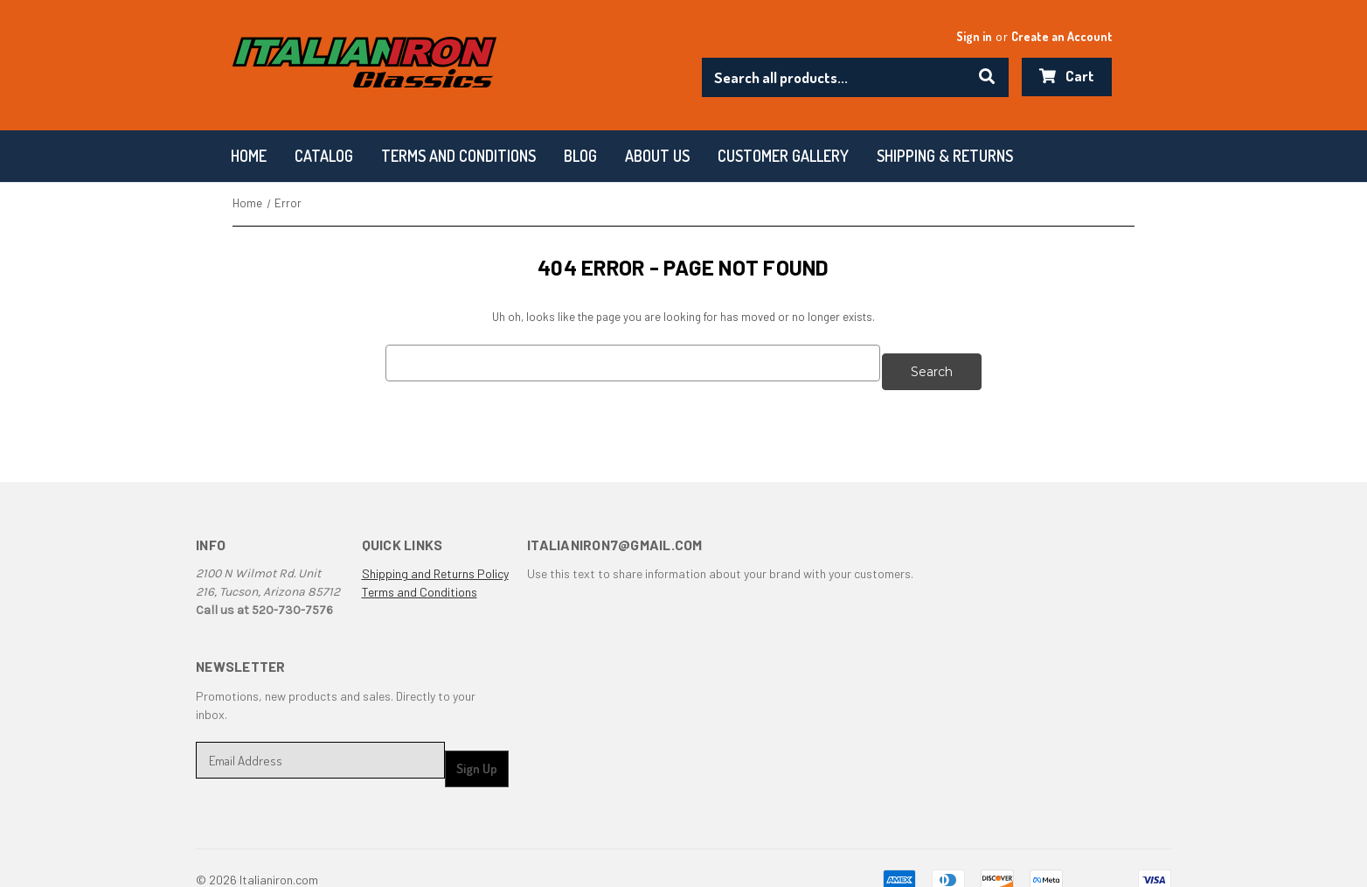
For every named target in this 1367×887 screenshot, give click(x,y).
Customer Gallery (783, 155)
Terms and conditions (458, 155)
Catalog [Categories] (324, 155)
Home (249, 155)
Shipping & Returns (945, 155)
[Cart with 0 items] (1067, 77)
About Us (657, 155)
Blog (580, 155)
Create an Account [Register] (1062, 36)
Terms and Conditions (419, 583)
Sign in (974, 36)
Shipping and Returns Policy (435, 565)
